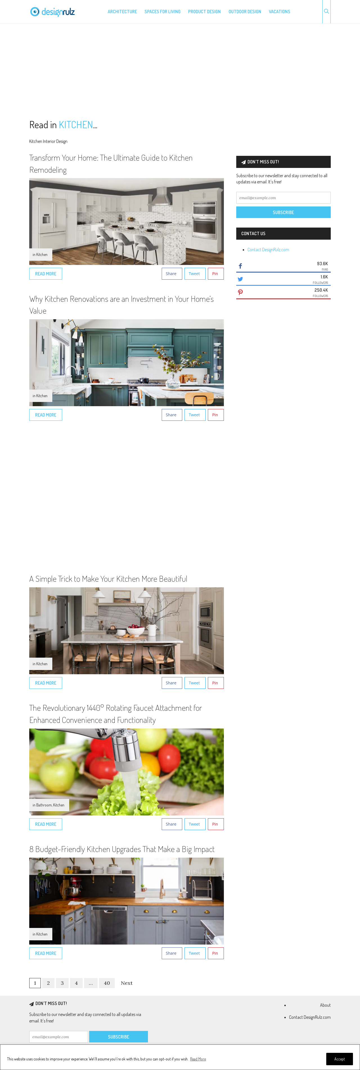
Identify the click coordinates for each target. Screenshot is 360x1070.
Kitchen (42, 254)
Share (171, 273)
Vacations (279, 11)
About (325, 1005)
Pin (215, 273)
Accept (339, 1058)
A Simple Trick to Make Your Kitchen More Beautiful (108, 578)
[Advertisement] (180, 71)
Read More (198, 1058)
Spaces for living (163, 11)
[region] (180, 1057)
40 (107, 983)
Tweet (194, 273)
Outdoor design (245, 11)
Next (126, 983)
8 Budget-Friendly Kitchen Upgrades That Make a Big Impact (122, 848)
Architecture (122, 11)
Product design (204, 11)
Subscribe (283, 212)
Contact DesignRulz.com (268, 249)
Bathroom (44, 805)
